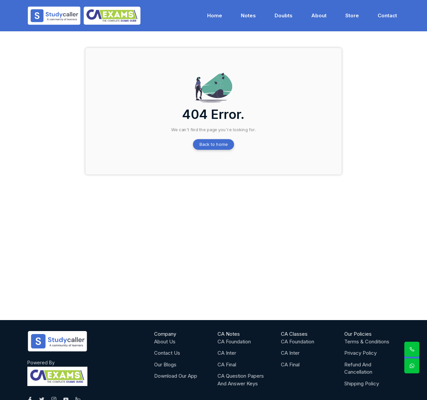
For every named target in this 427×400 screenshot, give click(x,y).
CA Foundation (234, 341)
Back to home (213, 144)
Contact (387, 15)
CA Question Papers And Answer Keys (241, 380)
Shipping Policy (361, 383)
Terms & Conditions (366, 341)
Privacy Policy (360, 353)
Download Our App (175, 376)
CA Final (227, 364)
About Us (164, 341)
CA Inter (227, 353)
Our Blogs (165, 364)
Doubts (284, 15)
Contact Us (167, 353)
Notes (248, 15)
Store (352, 15)
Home (214, 15)
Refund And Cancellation (358, 368)
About (319, 15)
